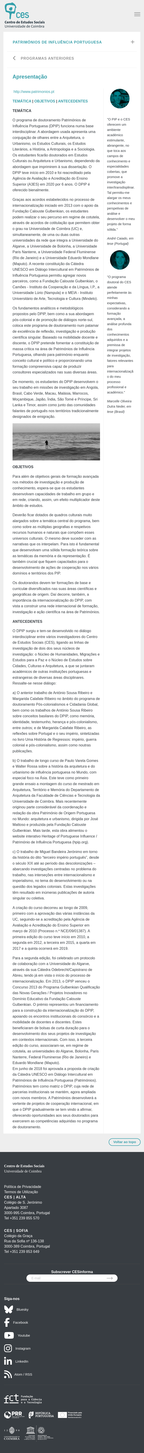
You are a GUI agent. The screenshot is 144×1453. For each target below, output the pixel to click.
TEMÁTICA (22, 101)
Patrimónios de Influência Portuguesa (57, 42)
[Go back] (14, 58)
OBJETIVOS (44, 101)
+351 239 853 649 (24, 1252)
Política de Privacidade (22, 1187)
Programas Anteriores (47, 58)
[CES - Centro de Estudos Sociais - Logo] (25, 15)
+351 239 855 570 (24, 1218)
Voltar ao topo (124, 1142)
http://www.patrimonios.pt (33, 92)
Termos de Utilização (21, 1192)
